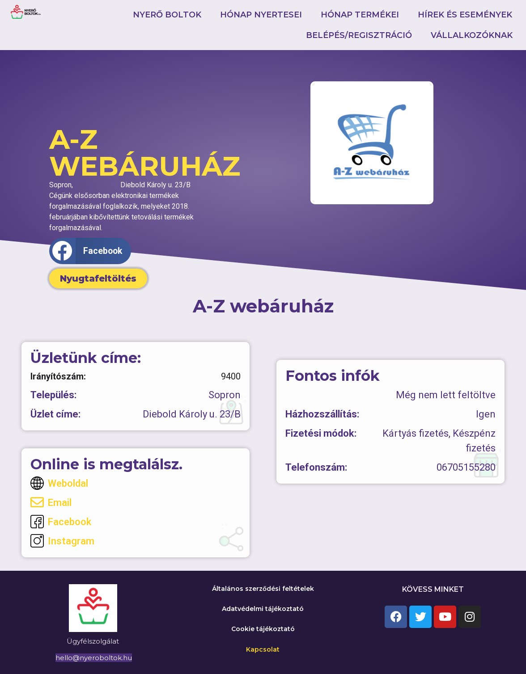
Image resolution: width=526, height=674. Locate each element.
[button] (90, 251)
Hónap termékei (360, 15)
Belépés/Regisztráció (359, 35)
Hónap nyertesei (261, 15)
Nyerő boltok (167, 15)
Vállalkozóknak (472, 35)
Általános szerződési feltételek (263, 589)
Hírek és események (465, 15)
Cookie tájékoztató (263, 629)
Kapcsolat (263, 649)
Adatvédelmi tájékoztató (263, 609)
